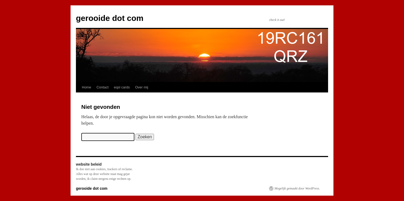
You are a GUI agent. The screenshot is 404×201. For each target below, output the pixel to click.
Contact (103, 87)
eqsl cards (122, 87)
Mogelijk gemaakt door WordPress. (297, 188)
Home (86, 87)
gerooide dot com (110, 18)
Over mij (141, 87)
